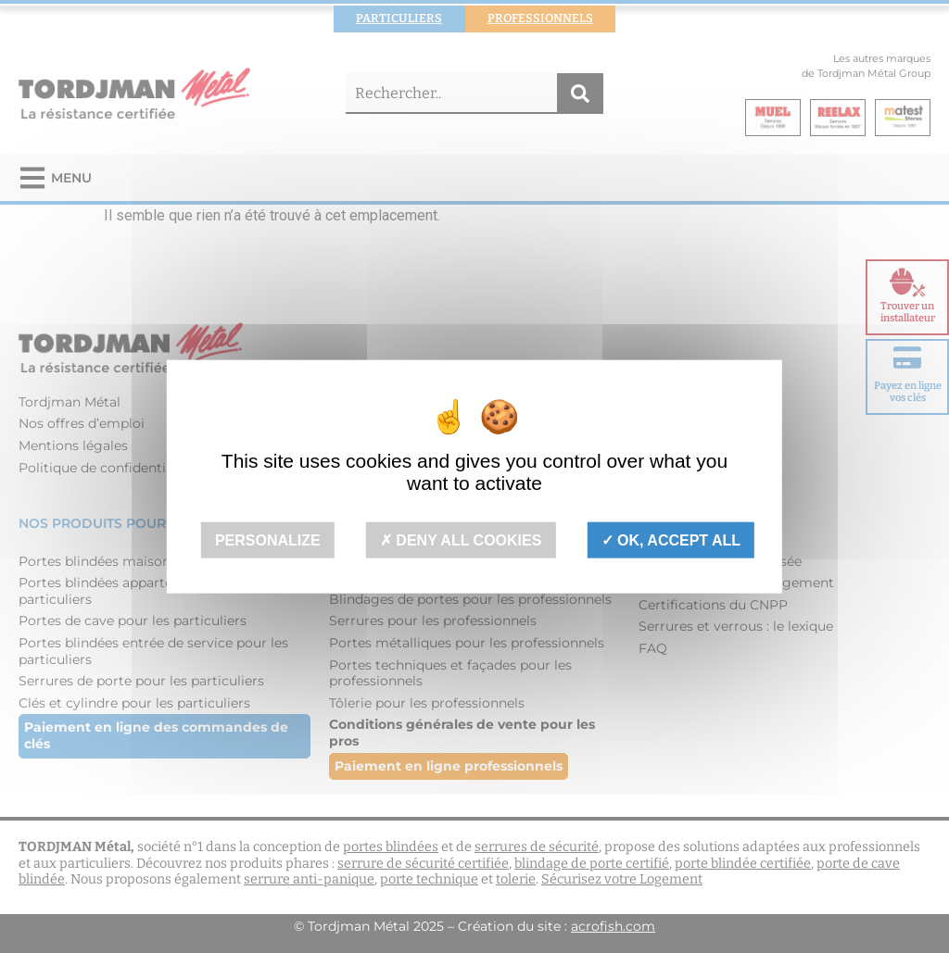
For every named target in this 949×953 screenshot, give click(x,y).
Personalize (268, 540)
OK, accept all (670, 540)
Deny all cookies (461, 540)
